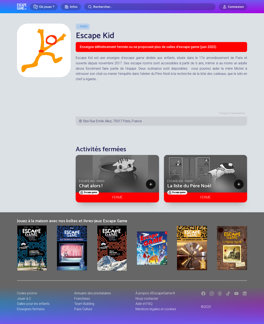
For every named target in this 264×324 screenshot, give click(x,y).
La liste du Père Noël (189, 186)
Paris (84, 26)
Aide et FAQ (144, 304)
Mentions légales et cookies (156, 309)
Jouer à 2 (24, 299)
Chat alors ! (91, 186)
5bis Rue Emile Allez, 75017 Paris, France (112, 121)
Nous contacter (147, 299)
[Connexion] (233, 6)
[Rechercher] (150, 6)
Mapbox (225, 113)
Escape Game (22, 6)
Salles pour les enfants (33, 304)
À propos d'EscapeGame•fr (155, 293)
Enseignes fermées (31, 309)
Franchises (82, 299)
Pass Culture (83, 309)
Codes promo (27, 293)
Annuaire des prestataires (92, 293)
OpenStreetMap (238, 113)
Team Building (84, 304)
